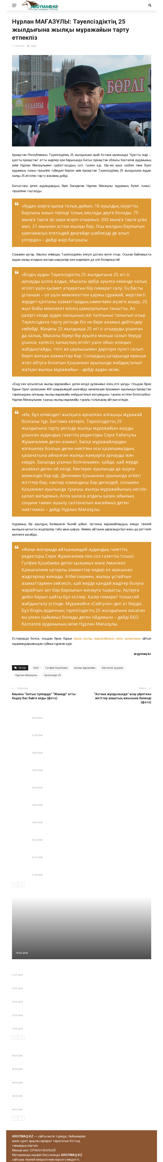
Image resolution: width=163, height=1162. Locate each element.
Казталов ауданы (112, 667)
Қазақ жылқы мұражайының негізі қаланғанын (107, 638)
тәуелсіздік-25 (52, 675)
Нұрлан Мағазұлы (26, 675)
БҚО (36, 667)
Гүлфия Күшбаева (56, 667)
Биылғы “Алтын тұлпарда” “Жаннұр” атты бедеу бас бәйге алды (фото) (44, 696)
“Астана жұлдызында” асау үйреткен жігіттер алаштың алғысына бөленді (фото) (122, 698)
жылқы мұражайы (84, 667)
